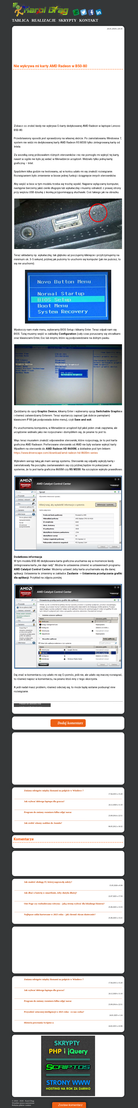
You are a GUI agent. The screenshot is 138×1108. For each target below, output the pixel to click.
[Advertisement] (68, 96)
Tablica (20, 20)
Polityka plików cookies (21, 1105)
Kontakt (88, 20)
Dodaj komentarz (70, 723)
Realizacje (44, 20)
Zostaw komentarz (70, 1105)
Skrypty (68, 20)
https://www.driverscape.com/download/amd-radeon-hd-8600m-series (56, 452)
